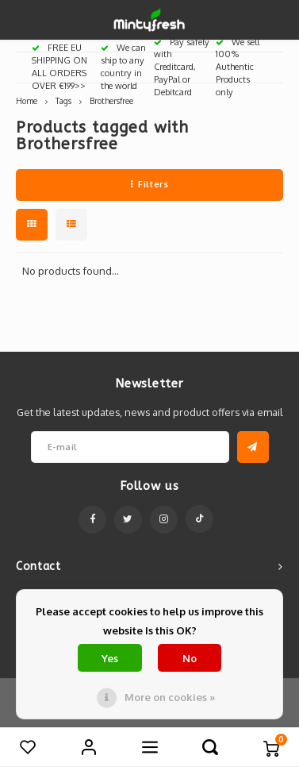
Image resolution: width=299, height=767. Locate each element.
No (189, 658)
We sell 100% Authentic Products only (237, 67)
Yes (110, 658)
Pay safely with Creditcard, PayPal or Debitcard (181, 67)
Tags (63, 100)
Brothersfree (111, 100)
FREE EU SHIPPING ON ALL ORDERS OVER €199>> (59, 66)
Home (26, 100)
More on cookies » (170, 697)
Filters (149, 184)
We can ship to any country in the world (123, 66)
